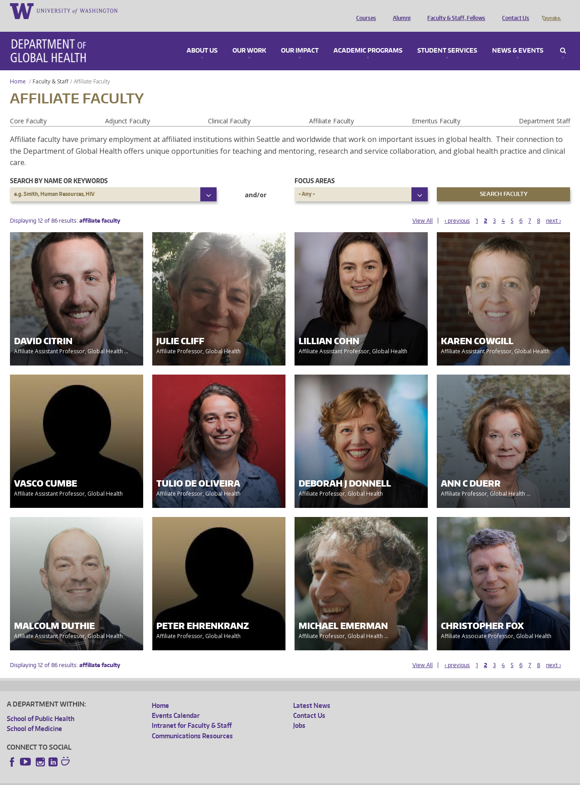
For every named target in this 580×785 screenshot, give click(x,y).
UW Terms (163, 777)
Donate (551, 10)
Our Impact (300, 38)
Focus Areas (315, 168)
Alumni (399, 10)
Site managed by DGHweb (217, 777)
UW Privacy (126, 777)
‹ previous (457, 208)
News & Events (517, 38)
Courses (364, 10)
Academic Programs (368, 38)
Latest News (311, 693)
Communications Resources (192, 723)
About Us (202, 38)
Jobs (299, 713)
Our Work (249, 38)
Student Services (447, 38)
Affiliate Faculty (331, 108)
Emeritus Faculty (436, 108)
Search (563, 38)
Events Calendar (176, 703)
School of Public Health (40, 706)
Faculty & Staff (50, 69)
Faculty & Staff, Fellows (454, 10)
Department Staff (544, 108)
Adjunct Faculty (127, 108)
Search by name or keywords (59, 168)
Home (18, 69)
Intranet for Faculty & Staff (192, 713)
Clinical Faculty (229, 108)
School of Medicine (34, 716)
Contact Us (513, 10)
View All (422, 208)
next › (553, 208)
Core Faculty (28, 108)
